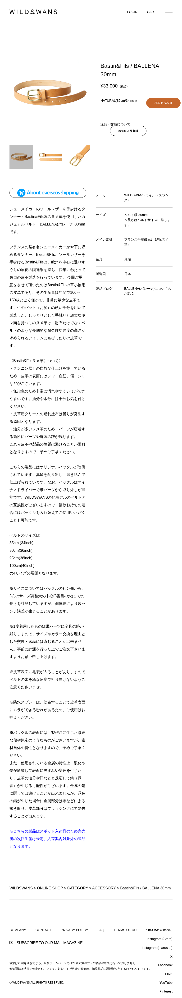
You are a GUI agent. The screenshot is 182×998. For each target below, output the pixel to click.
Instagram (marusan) (157, 948)
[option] (50, 93)
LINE (169, 974)
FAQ (101, 930)
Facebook (165, 965)
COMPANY (17, 930)
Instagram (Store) (160, 939)
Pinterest (166, 991)
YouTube (166, 982)
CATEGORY (77, 888)
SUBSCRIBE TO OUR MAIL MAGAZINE (45, 943)
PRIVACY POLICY (74, 930)
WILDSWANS (21, 888)
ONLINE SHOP (50, 888)
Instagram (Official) (159, 930)
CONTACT (43, 930)
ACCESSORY (104, 888)
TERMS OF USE (126, 930)
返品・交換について (115, 124)
